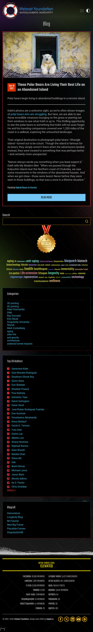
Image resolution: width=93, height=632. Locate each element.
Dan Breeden (18, 384)
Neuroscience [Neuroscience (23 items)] (68, 274)
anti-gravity (13, 337)
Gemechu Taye (19, 397)
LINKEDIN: (28, 581)
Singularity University (18, 322)
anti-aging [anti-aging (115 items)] (32, 261)
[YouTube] (78, 619)
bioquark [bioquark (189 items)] (70, 261)
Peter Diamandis (16, 309)
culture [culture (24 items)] (63, 265)
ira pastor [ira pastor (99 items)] (14, 273)
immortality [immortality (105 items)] (67, 269)
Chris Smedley (19, 486)
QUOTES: (51, 608)
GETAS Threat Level (46, 565)
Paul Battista (18, 393)
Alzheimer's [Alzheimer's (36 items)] (21, 262)
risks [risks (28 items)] (46, 277)
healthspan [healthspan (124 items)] (40, 269)
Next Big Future (15, 524)
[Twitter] (66, 619)
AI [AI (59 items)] (15, 261)
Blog (46, 24)
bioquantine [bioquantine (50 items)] (59, 261)
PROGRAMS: (53, 599)
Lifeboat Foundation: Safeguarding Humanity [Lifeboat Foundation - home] (39, 10)
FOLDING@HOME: (28, 599)
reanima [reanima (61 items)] (81, 273)
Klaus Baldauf (19, 421)
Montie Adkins (19, 478)
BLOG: (50, 586)
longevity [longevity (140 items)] (53, 273)
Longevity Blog (15, 517)
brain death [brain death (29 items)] (41, 265)
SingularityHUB (15, 532)
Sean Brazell (18, 450)
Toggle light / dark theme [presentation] (88, 11)
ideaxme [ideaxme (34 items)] (57, 270)
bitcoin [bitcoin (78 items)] (24, 265)
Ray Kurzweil (14, 315)
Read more (46, 197)
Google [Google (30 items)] (21, 270)
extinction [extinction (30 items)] (84, 265)
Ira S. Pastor (18, 482)
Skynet (10, 325)
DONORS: (36, 590)
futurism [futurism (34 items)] (16, 270)
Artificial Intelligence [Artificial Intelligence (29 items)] (46, 262)
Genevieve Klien (20, 368)
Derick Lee (17, 433)
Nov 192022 (11, 87)
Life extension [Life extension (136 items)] (29, 273)
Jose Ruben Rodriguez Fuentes (28, 409)
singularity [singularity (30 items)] (51, 277)
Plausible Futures (16, 528)
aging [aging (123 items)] (10, 261)
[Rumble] (84, 619)
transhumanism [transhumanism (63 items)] (41, 281)
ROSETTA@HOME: (27, 604)
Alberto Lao (18, 437)
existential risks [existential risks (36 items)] (75, 265)
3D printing (13, 303)
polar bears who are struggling (28, 114)
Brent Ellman (18, 466)
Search (86, 221)
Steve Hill (16, 458)
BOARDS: (51, 590)
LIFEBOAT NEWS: (54, 577)
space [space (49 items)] (58, 277)
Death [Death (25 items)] (66, 265)
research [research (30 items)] (41, 277)
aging (10, 331)
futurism (33, 188)
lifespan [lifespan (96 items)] (42, 273)
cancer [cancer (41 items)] (47, 265)
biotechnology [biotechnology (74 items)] (13, 265)
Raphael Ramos (22, 188)
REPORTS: (52, 595)
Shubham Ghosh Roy (23, 376)
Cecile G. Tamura (21, 425)
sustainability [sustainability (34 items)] (66, 278)
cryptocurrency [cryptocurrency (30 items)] (55, 265)
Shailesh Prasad (20, 389)
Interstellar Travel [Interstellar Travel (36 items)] (81, 269)
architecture (13, 340)
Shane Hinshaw (20, 441)
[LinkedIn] (72, 619)
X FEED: (29, 586)
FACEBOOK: (27, 577)
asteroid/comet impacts (19, 343)
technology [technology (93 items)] (78, 277)
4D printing (13, 306)
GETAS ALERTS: (54, 581)
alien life (11, 334)
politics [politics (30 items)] (74, 274)
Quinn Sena (18, 380)
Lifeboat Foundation (21, 619)
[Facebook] (60, 619)
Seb (14, 462)
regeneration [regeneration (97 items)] (31, 277)
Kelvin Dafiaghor (20, 401)
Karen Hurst (18, 405)
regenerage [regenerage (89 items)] (16, 277)
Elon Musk (12, 318)
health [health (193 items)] (28, 269)
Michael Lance (19, 470)
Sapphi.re (49, 619)
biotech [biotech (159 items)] (82, 261)
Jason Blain (18, 474)
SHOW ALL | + (11, 491)
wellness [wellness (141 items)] (54, 281)
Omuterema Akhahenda (24, 417)
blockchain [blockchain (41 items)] (33, 265)
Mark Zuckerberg (16, 328)
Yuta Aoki (17, 429)
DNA (9, 312)
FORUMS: (39, 608)
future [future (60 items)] (9, 269)
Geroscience (13, 513)
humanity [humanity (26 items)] (51, 270)
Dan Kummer (19, 413)
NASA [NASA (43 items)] (62, 274)
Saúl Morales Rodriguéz (24, 372)
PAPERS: (51, 604)
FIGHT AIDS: (30, 595)
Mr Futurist (13, 521)
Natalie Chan (18, 454)
